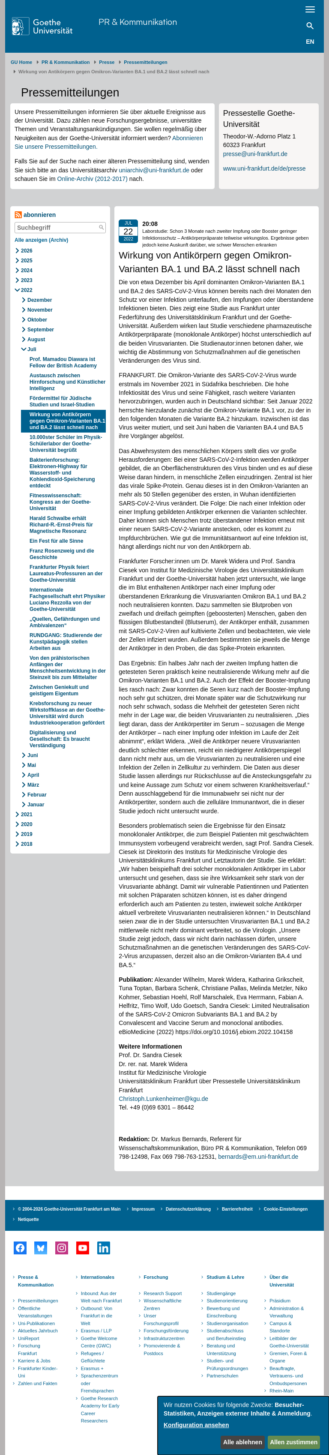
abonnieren (35, 215)
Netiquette (28, 1219)
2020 (27, 824)
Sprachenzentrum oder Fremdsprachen (99, 1383)
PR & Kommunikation (138, 21)
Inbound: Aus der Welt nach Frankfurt (101, 1297)
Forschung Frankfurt (29, 1349)
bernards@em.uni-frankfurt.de (258, 1156)
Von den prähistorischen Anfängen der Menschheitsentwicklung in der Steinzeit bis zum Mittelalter (68, 667)
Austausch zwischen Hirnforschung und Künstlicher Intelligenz (67, 382)
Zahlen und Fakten (37, 1383)
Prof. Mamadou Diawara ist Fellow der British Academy (63, 362)
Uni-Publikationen (36, 1323)
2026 (27, 251)
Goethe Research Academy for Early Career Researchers (100, 1410)
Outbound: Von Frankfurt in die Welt (96, 1316)
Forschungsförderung (165, 1330)
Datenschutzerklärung (188, 1209)
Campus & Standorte (280, 1327)
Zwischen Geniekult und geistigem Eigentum (59, 690)
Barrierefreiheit (237, 1209)
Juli (31, 349)
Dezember (39, 300)
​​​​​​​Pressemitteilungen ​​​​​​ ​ (147, 62)
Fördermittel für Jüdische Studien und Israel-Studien (63, 401)
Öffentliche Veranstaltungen (35, 1312)
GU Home (21, 62)
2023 (27, 280)
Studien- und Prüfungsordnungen (227, 1364)
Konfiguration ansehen (196, 1425)
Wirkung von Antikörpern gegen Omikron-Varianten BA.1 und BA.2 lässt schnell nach (67, 421)
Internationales (97, 1277)
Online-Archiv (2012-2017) (92, 178)
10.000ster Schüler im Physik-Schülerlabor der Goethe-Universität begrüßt (66, 443)
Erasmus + (92, 1368)
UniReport (28, 1338)
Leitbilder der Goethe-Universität (289, 1342)
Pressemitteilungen (38, 1300)
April (33, 775)
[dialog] (243, 1425)
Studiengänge (221, 1293)
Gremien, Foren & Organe (288, 1357)
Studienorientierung (226, 1300)
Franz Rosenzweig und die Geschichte (62, 554)
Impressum (143, 1209)
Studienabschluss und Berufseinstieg (225, 1334)
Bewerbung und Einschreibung (222, 1312)
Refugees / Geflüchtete (93, 1357)
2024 (27, 271)
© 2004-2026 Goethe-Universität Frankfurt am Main (69, 1209)
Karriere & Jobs (34, 1360)
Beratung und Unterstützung (221, 1349)
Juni (32, 755)
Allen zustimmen (293, 1442)
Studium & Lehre (225, 1277)
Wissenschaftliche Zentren (163, 1304)
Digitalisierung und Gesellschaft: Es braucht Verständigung (60, 739)
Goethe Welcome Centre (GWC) (99, 1342)
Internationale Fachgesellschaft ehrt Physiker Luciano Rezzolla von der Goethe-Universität (67, 599)
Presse (106, 62)
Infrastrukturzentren (164, 1338)
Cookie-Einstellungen (286, 1209)
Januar (35, 805)
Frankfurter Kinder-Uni (37, 1372)
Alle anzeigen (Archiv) (41, 240)
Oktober (37, 320)
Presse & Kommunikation (36, 1281)
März (33, 785)
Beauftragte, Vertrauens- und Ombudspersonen (288, 1376)
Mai (31, 765)
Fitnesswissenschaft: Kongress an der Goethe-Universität (60, 502)
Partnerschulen (222, 1375)
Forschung (156, 1277)
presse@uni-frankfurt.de (255, 153)
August (36, 340)
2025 (27, 261)
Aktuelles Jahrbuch (38, 1330)
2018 (27, 844)
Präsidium (279, 1300)
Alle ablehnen (242, 1442)
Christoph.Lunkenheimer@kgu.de (163, 1098)
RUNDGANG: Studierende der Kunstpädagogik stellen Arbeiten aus (66, 641)
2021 (27, 815)
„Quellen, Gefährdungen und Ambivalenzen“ (65, 622)
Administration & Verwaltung (286, 1312)
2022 (27, 290)
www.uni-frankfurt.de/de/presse (264, 168)
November (40, 310)
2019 (27, 834)
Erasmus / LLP (96, 1330)
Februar (37, 795)
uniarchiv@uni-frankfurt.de (154, 170)
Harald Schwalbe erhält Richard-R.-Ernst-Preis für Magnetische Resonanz (61, 524)
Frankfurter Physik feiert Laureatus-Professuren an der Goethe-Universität (66, 573)
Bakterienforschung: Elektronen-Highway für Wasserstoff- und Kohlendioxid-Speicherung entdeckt (62, 473)
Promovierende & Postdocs (162, 1349)
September (40, 330)
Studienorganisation (227, 1323)
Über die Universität (281, 1281)
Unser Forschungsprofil (161, 1319)
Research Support (163, 1293)
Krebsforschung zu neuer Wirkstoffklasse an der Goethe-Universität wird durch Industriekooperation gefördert (67, 713)
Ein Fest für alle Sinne (56, 541)
